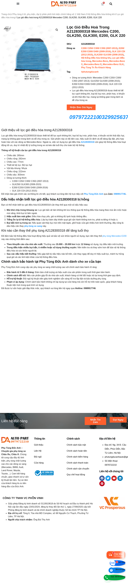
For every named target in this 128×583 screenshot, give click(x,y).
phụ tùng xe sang (33, 226)
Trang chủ (6, 14)
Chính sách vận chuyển (78, 485)
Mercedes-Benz (100, 61)
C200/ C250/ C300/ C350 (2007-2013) (99, 48)
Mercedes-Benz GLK (113, 64)
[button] (18, 3)
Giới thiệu (38, 462)
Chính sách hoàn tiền (77, 468)
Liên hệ (7, 356)
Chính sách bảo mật (76, 462)
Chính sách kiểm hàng (77, 473)
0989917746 (120, 194)
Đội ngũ (38, 473)
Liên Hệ (37, 468)
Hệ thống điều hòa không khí (101, 14)
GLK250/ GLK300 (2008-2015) (109, 55)
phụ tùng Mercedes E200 (114, 236)
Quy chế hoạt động (76, 491)
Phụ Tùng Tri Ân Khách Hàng (96, 67)
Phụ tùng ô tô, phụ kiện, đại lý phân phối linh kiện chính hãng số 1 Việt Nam (49, 14)
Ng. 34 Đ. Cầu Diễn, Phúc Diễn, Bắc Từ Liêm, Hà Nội (115, 466)
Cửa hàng (39, 479)
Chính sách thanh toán (77, 479)
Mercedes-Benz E (93, 64)
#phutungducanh (90, 72)
